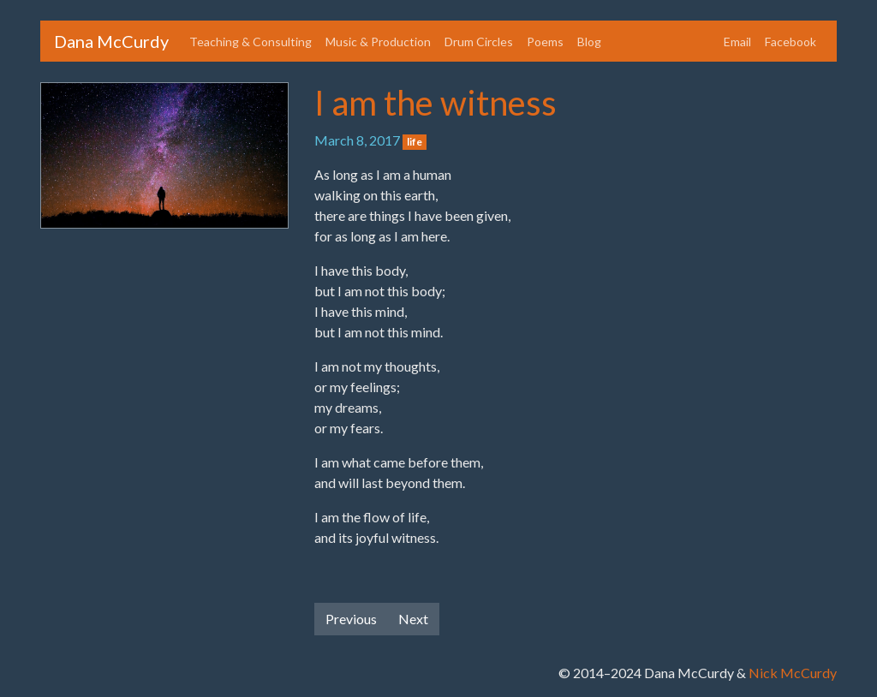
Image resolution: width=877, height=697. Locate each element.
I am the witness (435, 102)
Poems (545, 41)
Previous (351, 619)
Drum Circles (478, 41)
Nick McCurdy (793, 672)
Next (413, 619)
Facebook (790, 41)
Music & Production (378, 41)
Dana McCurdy (111, 41)
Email (737, 41)
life (414, 141)
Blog (589, 41)
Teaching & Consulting (250, 41)
